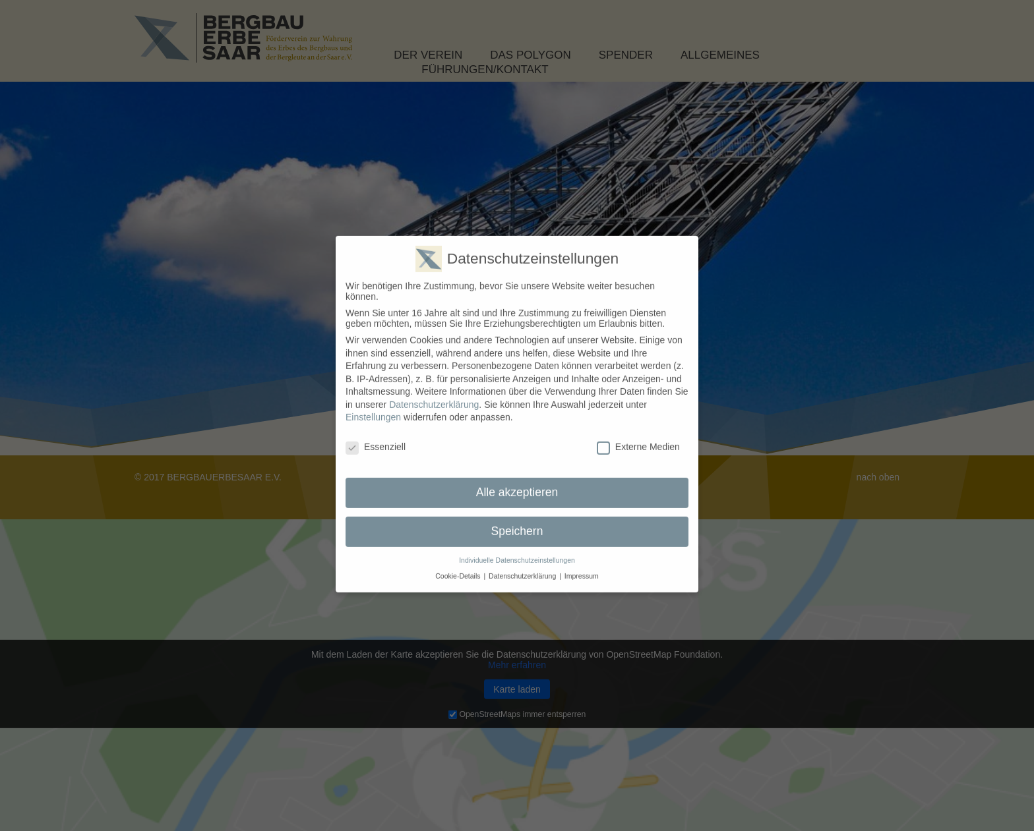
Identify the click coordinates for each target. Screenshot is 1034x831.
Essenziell (376, 436)
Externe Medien (638, 436)
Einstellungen (373, 406)
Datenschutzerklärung (434, 393)
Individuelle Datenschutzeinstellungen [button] (517, 549)
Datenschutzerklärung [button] (522, 565)
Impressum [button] (581, 565)
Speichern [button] (517, 520)
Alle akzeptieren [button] (517, 481)
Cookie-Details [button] (457, 565)
